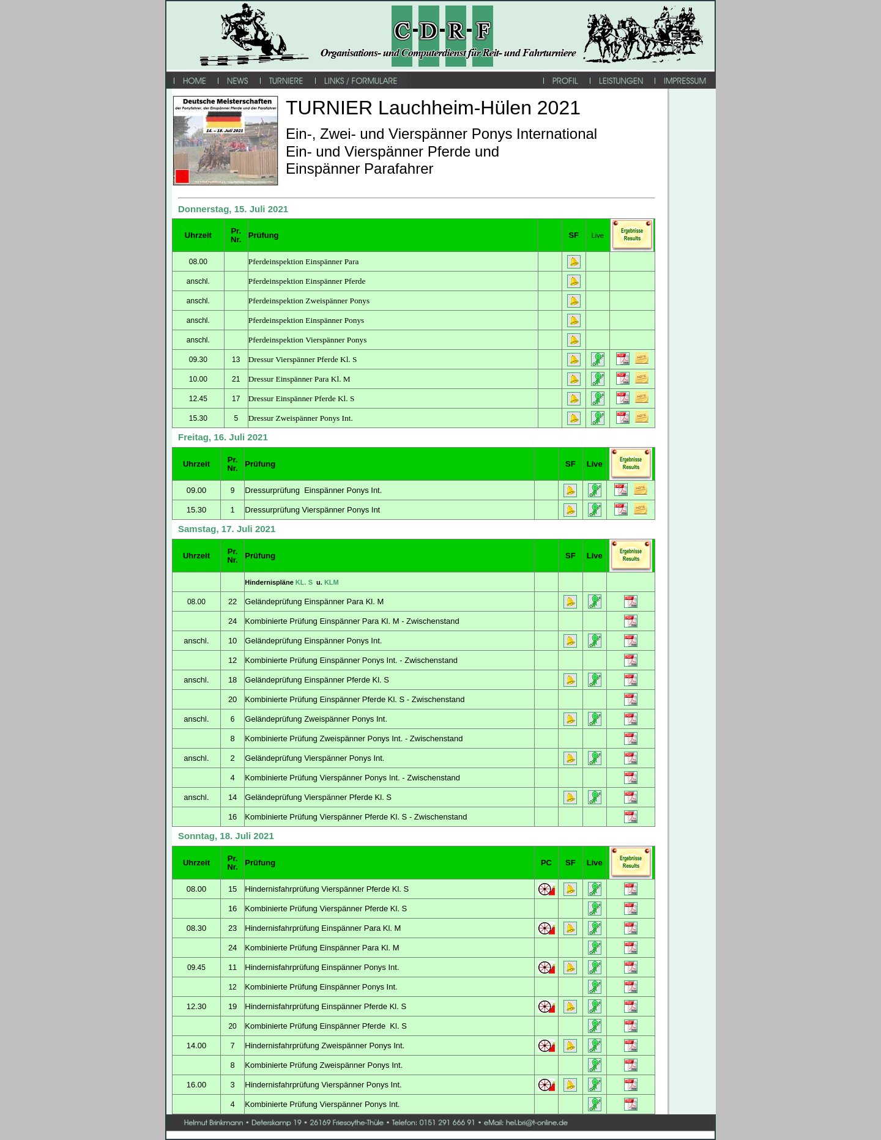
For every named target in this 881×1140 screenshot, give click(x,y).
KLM (331, 582)
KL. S (305, 582)
